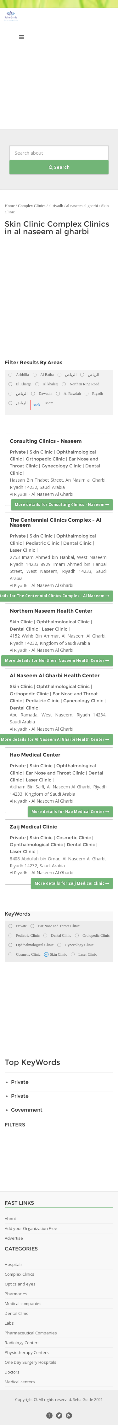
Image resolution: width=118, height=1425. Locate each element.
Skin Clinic (41, 452)
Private (18, 452)
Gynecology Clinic (61, 466)
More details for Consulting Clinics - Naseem (62, 504)
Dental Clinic (77, 543)
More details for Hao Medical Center (70, 811)
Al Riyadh (18, 494)
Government (26, 1110)
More (49, 403)
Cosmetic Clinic (73, 837)
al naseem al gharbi (82, 205)
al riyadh (56, 205)
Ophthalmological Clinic (63, 622)
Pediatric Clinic (42, 543)
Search (59, 167)
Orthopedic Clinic (45, 459)
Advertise (14, 1238)
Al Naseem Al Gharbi (52, 494)
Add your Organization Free (31, 1228)
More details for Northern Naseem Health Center (57, 660)
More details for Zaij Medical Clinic (72, 883)
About (10, 1218)
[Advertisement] (59, 70)
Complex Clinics (32, 205)
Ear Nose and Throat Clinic (55, 773)
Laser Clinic (22, 550)
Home (10, 205)
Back (36, 405)
